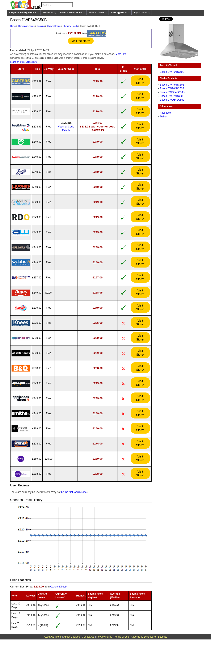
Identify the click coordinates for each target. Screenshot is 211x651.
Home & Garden (98, 12)
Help (59, 636)
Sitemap (162, 636)
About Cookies (71, 636)
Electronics (49, 12)
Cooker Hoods (53, 26)
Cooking (41, 26)
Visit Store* (140, 80)
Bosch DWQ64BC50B (172, 99)
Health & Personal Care (72, 12)
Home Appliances (120, 12)
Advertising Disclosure (143, 636)
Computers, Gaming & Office (24, 12)
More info (120, 54)
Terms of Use (121, 636)
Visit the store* (80, 41)
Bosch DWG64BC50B (172, 92)
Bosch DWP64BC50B (172, 71)
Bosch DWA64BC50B (172, 88)
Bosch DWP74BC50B (172, 96)
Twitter (163, 116)
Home (13, 26)
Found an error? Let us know (23, 62)
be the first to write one (73, 492)
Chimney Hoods (70, 26)
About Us (49, 636)
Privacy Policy (104, 636)
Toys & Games (142, 12)
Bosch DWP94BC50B (172, 84)
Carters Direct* (58, 586)
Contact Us (88, 636)
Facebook (165, 112)
